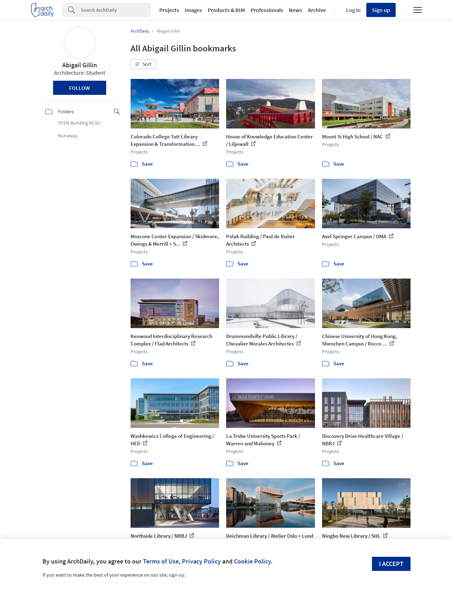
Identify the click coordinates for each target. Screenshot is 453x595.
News (295, 10)
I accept (391, 564)
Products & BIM (226, 10)
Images (193, 10)
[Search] (116, 10)
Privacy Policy (201, 561)
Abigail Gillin (79, 65)
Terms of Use (161, 561)
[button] (143, 64)
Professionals (267, 10)
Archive (317, 10)
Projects (169, 10)
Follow (79, 87)
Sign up (381, 9)
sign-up (176, 575)
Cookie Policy (252, 561)
